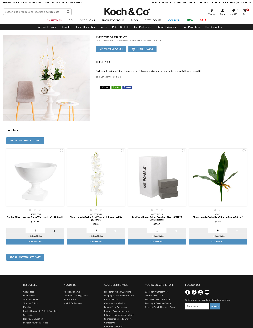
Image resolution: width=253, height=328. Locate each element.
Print (117, 87)
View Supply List (113, 49)
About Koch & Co (72, 291)
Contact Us (109, 322)
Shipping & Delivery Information (119, 295)
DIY (71, 20)
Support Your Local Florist (35, 322)
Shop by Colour (30, 303)
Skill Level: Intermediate (108, 76)
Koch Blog (28, 307)
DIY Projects (29, 295)
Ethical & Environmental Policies (119, 315)
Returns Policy (111, 299)
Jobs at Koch (70, 299)
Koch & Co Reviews (73, 303)
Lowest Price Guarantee (115, 307)
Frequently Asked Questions (117, 291)
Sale (203, 20)
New (190, 20)
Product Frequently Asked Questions (40, 311)
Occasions (87, 20)
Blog (134, 20)
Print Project (145, 49)
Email (128, 87)
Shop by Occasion (31, 299)
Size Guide (28, 315)
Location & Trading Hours (76, 295)
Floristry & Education (33, 319)
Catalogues (153, 20)
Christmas (54, 20)
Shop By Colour (113, 20)
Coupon (174, 20)
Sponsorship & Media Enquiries (118, 319)
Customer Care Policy (114, 303)
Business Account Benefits (116, 311)
